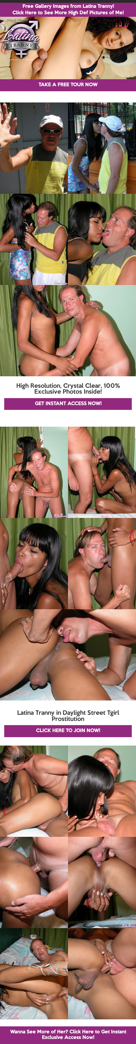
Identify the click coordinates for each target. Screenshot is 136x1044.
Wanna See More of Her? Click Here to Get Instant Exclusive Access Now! (68, 1035)
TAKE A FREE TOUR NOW (68, 85)
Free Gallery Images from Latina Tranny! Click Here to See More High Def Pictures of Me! (68, 9)
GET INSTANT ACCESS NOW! (68, 404)
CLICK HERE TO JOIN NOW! (68, 731)
